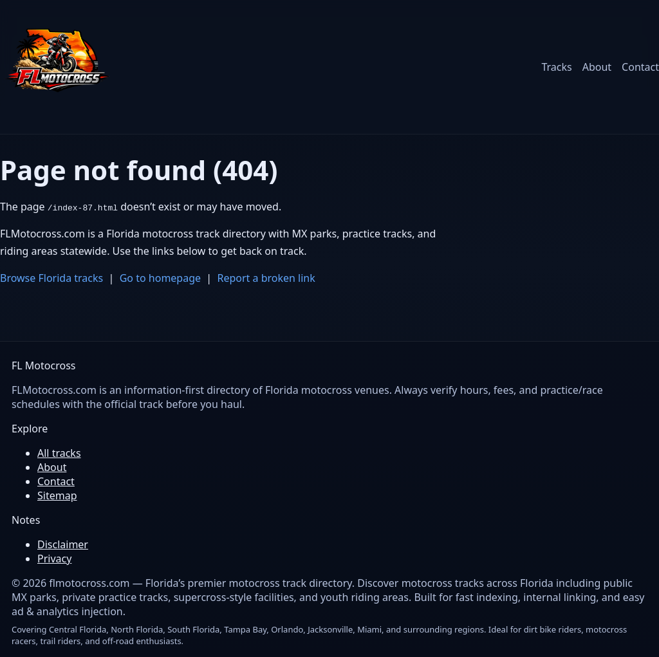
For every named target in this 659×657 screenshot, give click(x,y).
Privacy (54, 558)
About (596, 67)
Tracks (556, 67)
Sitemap (57, 495)
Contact (640, 67)
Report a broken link (266, 278)
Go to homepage (160, 278)
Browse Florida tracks (51, 278)
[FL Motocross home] (58, 67)
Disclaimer (62, 544)
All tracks (59, 453)
